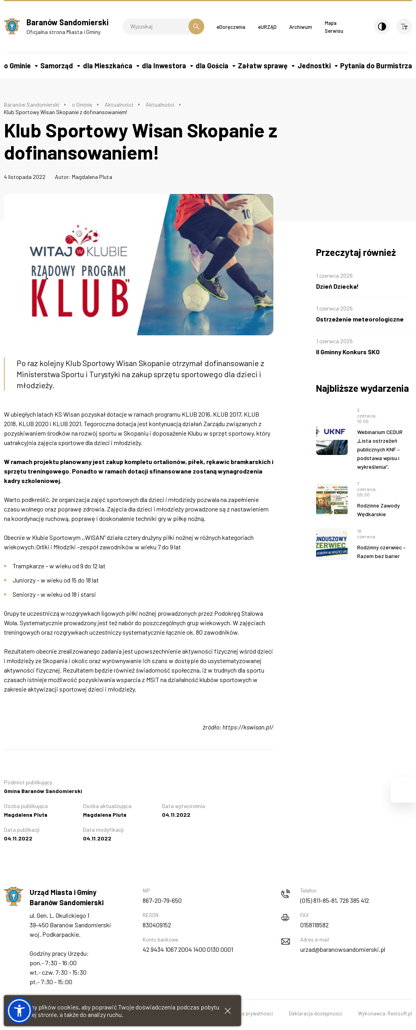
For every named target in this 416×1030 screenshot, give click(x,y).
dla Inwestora (164, 65)
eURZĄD (267, 27)
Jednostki (314, 65)
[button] (19, 1010)
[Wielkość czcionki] (404, 26)
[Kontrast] (382, 26)
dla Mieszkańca (107, 65)
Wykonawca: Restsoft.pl (385, 1013)
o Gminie (17, 65)
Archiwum (300, 27)
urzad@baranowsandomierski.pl (342, 949)
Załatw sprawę (263, 65)
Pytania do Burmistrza (376, 65)
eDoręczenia (230, 27)
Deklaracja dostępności (315, 1013)
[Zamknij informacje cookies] (227, 1010)
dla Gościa (212, 65)
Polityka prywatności (250, 1013)
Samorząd (56, 65)
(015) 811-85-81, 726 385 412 (334, 900)
